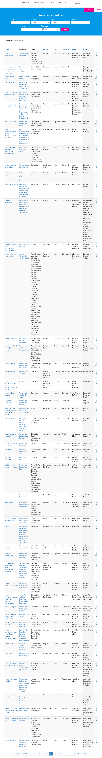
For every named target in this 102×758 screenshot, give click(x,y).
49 (34, 754)
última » (85, 754)
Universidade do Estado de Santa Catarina (24, 410)
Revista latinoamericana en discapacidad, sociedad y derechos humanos (11, 133)
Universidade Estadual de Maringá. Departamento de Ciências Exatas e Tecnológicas (24, 206)
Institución (24, 26)
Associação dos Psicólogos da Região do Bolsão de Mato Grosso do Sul (24, 699)
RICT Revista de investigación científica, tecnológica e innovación (10, 567)
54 (55, 754)
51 (43, 754)
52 (47, 754)
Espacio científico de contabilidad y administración (11, 348)
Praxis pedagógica (10, 82)
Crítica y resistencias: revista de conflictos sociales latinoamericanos (11, 634)
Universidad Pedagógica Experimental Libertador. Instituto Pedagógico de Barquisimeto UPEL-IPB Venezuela (24, 534)
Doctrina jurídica (10, 371)
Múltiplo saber (9, 502)
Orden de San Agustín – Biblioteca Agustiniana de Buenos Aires (24, 177)
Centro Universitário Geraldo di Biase (24, 256)
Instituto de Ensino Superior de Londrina (24, 504)
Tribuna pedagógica (11, 607)
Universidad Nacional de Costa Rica (23, 340)
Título (12, 19)
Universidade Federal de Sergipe (23, 149)
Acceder (76, 3)
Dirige (74, 49)
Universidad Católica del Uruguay (23, 403)
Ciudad (73, 19)
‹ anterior (25, 754)
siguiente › (77, 754)
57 (67, 754)
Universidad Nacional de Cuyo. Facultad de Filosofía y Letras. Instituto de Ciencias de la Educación (24, 190)
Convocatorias (38, 2)
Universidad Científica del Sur (23, 451)
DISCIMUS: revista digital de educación (23, 585)
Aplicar (65, 29)
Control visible (9, 644)
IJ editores (22, 381)
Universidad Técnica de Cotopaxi (23, 69)
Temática (34, 19)
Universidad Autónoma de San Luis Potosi (24, 348)
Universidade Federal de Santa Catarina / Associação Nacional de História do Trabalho (24, 685)
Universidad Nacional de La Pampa (24, 436)
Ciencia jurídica (9, 653)
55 (59, 754)
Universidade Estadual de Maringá (23, 624)
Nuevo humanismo (11, 338)
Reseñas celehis (10, 495)
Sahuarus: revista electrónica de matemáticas (10, 616)
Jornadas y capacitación (56, 2)
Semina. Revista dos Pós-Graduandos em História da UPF (11, 710)
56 (63, 754)
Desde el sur (8, 449)
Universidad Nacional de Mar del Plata (24, 497)
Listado (90, 9)
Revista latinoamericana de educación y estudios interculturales (11, 599)
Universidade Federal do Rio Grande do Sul (23, 366)
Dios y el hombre (10, 418)
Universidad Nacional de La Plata (24, 420)
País (52, 19)
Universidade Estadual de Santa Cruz (23, 520)
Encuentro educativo (11, 184)
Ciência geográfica (10, 740)
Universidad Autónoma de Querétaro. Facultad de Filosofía (23, 96)
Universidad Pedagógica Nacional (23, 609)
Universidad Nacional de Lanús (23, 467)
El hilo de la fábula (10, 122)
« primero (17, 754)
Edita (86, 49)
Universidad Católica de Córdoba (23, 556)
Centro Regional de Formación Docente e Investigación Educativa (24, 599)
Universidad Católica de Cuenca (23, 395)
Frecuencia (44, 26)
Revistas (25, 2)
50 (39, 754)
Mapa (99, 9)
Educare (7, 526)
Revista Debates (10, 364)
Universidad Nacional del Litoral (23, 124)
